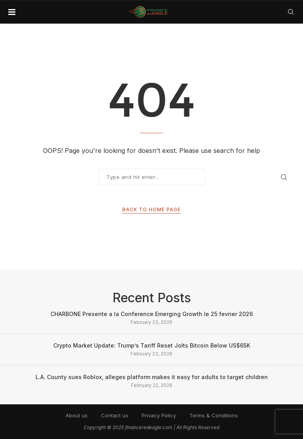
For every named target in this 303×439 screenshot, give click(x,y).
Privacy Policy (159, 415)
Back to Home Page (151, 209)
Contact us (114, 415)
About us (76, 415)
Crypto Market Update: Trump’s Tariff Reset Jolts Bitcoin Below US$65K (151, 345)
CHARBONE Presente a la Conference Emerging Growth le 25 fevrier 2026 (151, 314)
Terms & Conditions (213, 415)
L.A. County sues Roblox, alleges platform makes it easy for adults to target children (152, 377)
